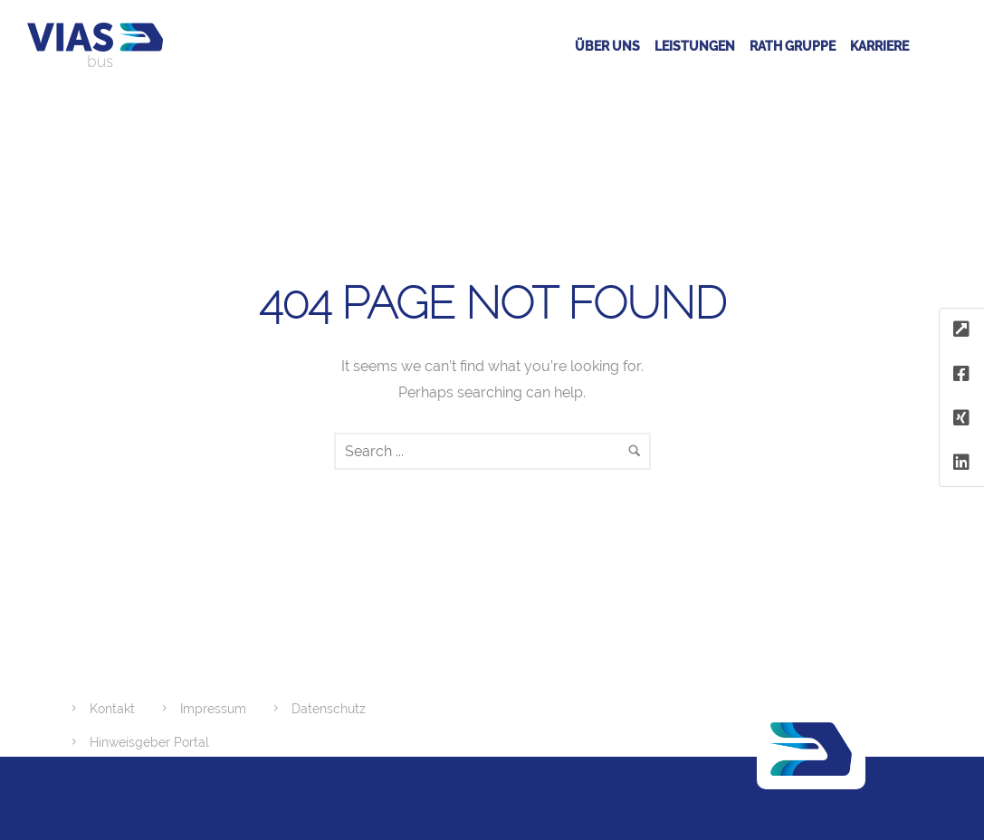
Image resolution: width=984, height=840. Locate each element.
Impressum (213, 709)
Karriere (879, 46)
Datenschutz (328, 709)
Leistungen (694, 46)
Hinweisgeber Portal (149, 742)
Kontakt (112, 709)
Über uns (607, 46)
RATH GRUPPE (793, 46)
